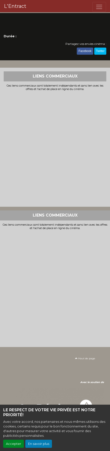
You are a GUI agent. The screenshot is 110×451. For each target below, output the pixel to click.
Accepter (13, 444)
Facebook (85, 51)
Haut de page (85, 358)
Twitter (100, 51)
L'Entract (15, 6)
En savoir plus (38, 444)
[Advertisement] (55, 148)
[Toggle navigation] (99, 7)
